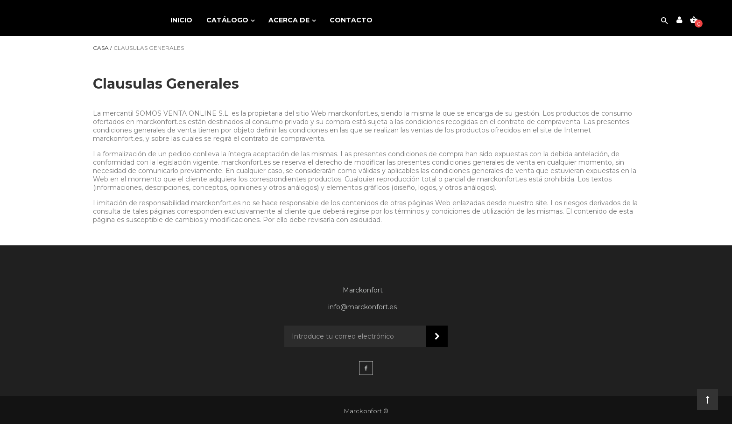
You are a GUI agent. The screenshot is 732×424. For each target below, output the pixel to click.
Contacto (351, 20)
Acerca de (289, 20)
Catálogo (228, 20)
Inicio (181, 20)
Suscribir (437, 336)
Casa (101, 48)
